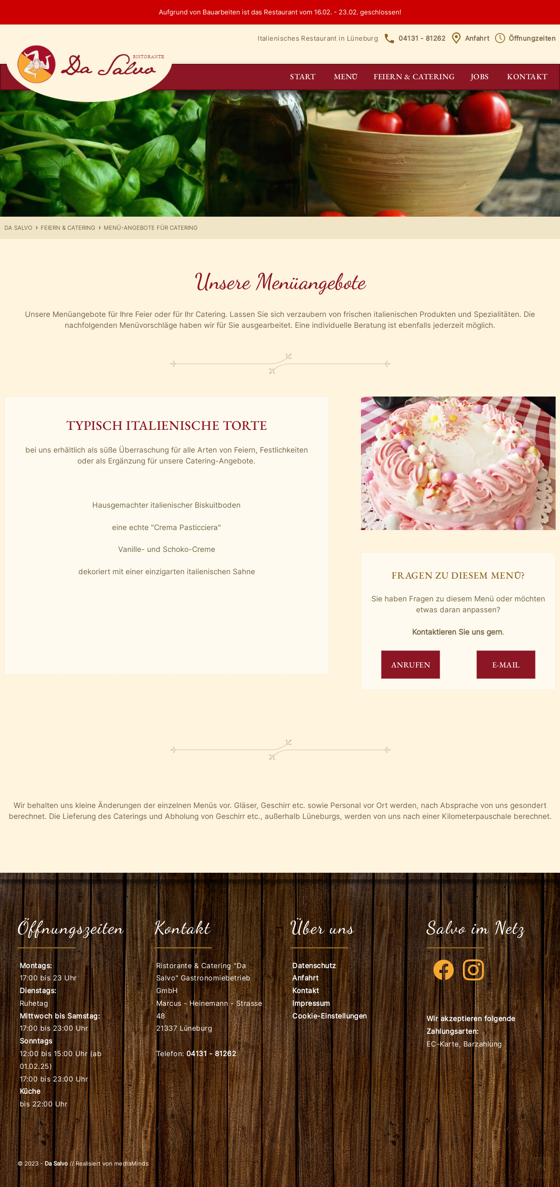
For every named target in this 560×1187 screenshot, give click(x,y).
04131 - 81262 (414, 38)
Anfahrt (470, 38)
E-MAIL (506, 665)
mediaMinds (131, 1163)
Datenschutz (314, 965)
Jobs (480, 76)
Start (302, 76)
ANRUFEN (410, 665)
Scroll (540, 1167)
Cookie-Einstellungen (329, 1015)
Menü (346, 76)
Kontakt (527, 76)
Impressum (311, 1003)
